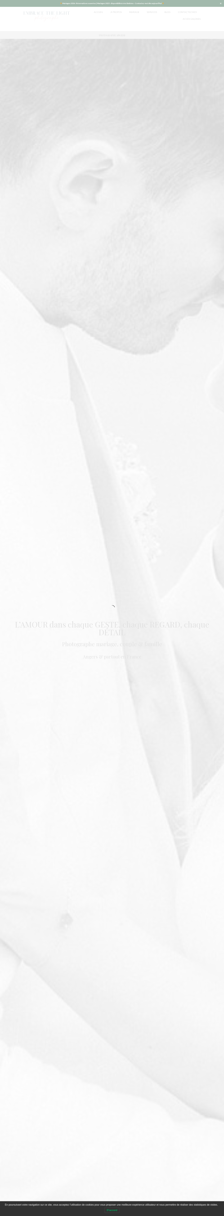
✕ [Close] (221, 3)
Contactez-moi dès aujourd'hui (148, 3)
